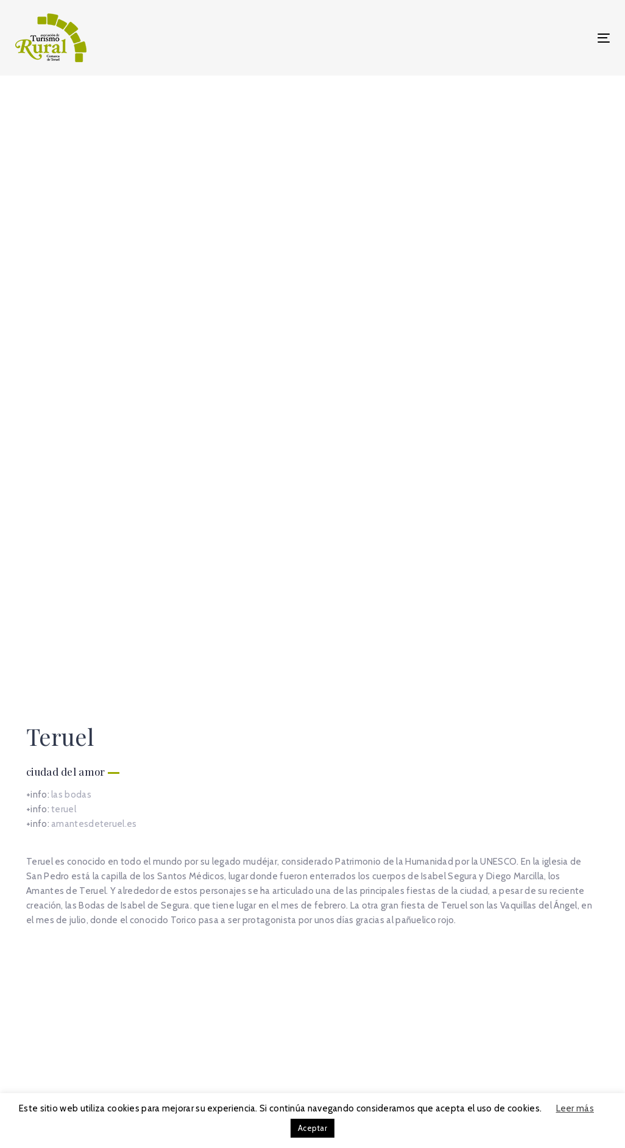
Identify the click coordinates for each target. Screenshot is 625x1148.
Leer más (575, 1108)
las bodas (71, 366)
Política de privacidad (464, 1059)
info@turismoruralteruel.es (121, 1087)
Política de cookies (459, 1044)
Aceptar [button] (312, 1128)
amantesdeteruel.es (93, 396)
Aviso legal (442, 1029)
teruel (63, 381)
